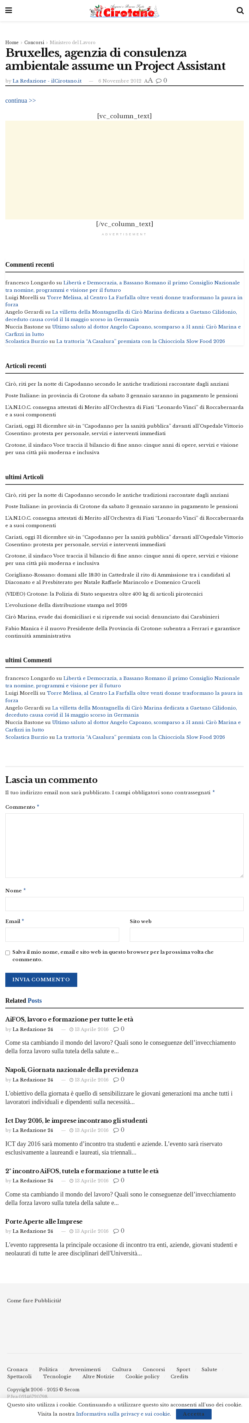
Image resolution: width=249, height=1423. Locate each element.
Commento (22, 808)
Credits (179, 1379)
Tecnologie (57, 1379)
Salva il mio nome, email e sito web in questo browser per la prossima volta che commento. (113, 959)
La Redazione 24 (33, 1032)
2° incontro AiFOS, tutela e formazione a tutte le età (82, 1173)
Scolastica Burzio (26, 342)
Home (12, 42)
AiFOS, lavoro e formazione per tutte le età (69, 1022)
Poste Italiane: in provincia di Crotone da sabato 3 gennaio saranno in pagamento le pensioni (121, 396)
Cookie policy (142, 1379)
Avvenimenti (85, 1372)
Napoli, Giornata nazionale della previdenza (71, 1073)
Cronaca (17, 1372)
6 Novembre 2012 (119, 81)
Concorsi (34, 42)
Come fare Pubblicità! (34, 1304)
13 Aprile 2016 (89, 1032)
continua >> (20, 100)
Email (15, 924)
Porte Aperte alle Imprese (44, 1224)
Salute (209, 1372)
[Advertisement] (124, 170)
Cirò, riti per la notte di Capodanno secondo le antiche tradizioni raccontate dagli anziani (117, 384)
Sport (183, 1372)
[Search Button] (240, 10)
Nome (15, 892)
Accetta (194, 1414)
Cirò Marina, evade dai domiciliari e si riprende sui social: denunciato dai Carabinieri (112, 617)
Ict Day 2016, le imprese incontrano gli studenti (76, 1123)
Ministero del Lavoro (73, 42)
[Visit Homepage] (124, 11)
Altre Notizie (98, 1379)
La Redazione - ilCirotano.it (47, 81)
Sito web (141, 924)
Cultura (122, 1372)
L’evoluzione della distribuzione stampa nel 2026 (66, 606)
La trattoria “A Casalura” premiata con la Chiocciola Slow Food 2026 (140, 342)
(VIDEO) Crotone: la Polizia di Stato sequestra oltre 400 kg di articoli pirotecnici (104, 594)
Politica (48, 1372)
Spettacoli (19, 1379)
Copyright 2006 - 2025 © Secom (43, 1392)
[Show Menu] (8, 10)
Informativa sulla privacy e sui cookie (123, 1414)
